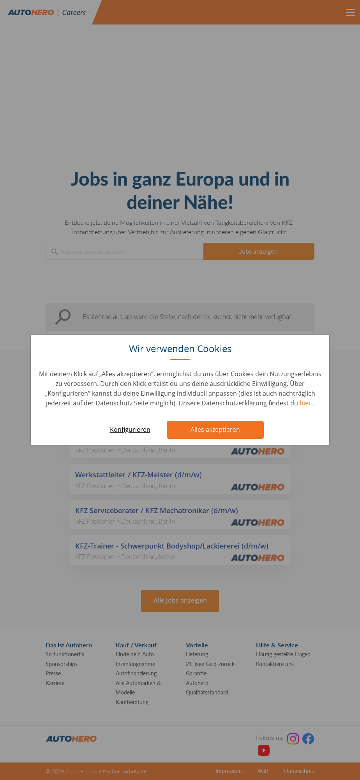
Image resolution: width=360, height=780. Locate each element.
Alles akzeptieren (215, 429)
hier (306, 403)
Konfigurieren (130, 429)
